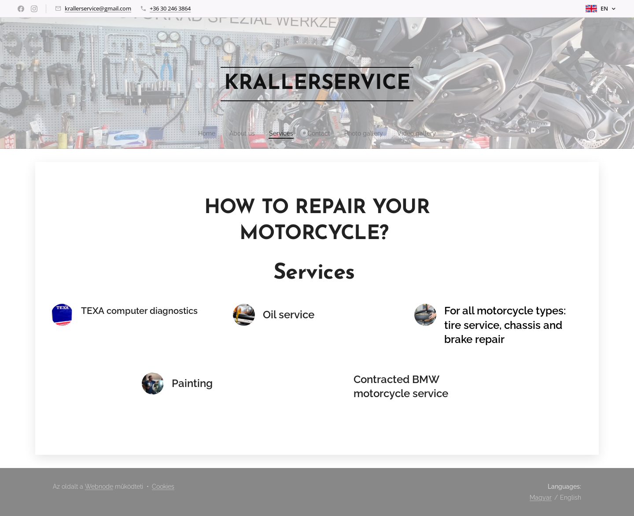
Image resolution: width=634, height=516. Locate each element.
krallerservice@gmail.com (98, 8)
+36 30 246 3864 (170, 8)
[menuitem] (200, 133)
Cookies (163, 486)
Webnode (99, 486)
